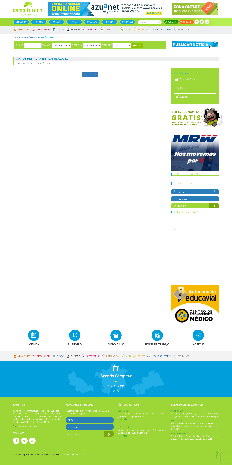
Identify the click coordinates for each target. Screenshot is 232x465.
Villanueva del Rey (206, 439)
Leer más (122, 419)
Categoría (107, 45)
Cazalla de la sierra (186, 423)
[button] (114, 391)
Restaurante (34, 37)
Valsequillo (192, 439)
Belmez (174, 436)
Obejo (183, 439)
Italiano (180, 87)
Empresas (75, 29)
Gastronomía (112, 29)
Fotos (74, 22)
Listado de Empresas (161, 29)
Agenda (56, 22)
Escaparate (183, 29)
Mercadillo (21, 22)
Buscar (159, 22)
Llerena (198, 416)
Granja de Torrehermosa (182, 416)
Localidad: (76, 45)
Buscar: (20, 45)
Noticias (39, 22)
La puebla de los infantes (195, 426)
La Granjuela (208, 436)
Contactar (127, 22)
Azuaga (184, 413)
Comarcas (92, 22)
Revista (109, 22)
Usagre (214, 416)
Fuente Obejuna (193, 436)
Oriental (181, 96)
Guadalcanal (177, 426)
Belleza (141, 29)
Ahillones (175, 413)
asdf (116, 381)
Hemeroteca (86, 454)
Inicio (15, 37)
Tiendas (60, 29)
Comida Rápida (184, 79)
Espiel (182, 436)
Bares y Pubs (93, 29)
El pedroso (213, 423)
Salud (128, 29)
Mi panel (186, 22)
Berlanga (193, 413)
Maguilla (206, 416)
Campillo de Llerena (208, 413)
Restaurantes (43, 29)
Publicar (171, 22)
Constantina (201, 423)
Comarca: (47, 45)
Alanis (174, 423)
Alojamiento (24, 29)
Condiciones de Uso (69, 454)
